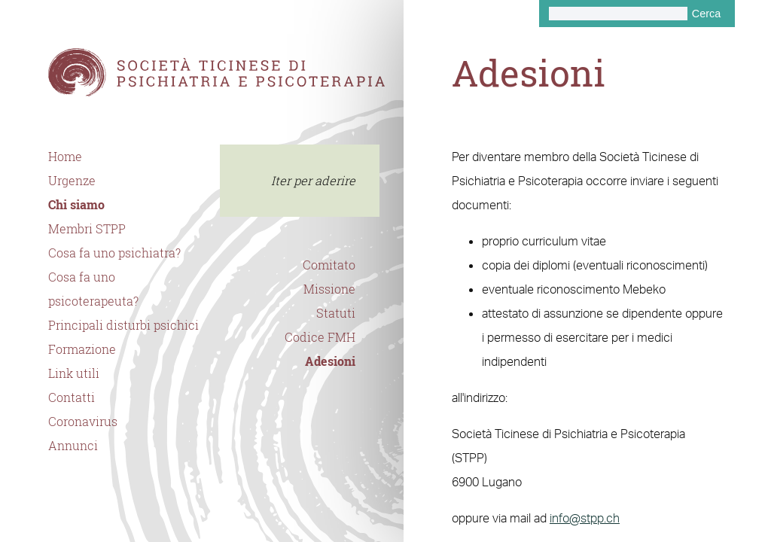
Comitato (329, 265)
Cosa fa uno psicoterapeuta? (93, 289)
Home (65, 156)
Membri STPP (87, 229)
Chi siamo (76, 204)
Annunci (73, 445)
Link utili (73, 373)
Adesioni (330, 361)
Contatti (71, 397)
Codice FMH (320, 337)
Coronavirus (82, 421)
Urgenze (72, 180)
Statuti (335, 313)
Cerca (706, 14)
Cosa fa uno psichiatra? (114, 253)
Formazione (82, 349)
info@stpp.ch (585, 517)
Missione (329, 289)
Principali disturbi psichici (123, 325)
